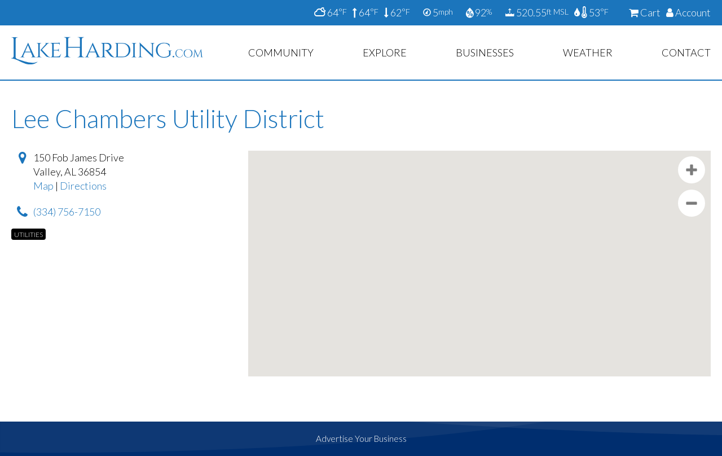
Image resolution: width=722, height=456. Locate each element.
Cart (645, 12)
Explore (385, 52)
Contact (686, 52)
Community (281, 52)
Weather (588, 52)
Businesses (485, 52)
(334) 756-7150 (66, 211)
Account (688, 12)
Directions (83, 185)
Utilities (28, 234)
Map (43, 185)
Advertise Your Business (361, 438)
